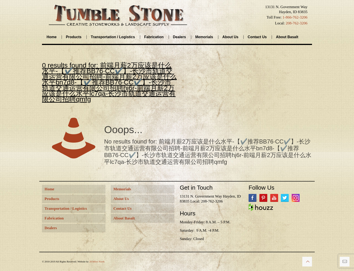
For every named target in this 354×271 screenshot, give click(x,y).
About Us (121, 199)
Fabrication (54, 218)
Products (51, 199)
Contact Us (122, 208)
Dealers (50, 228)
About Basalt (124, 218)
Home (49, 189)
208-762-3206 (296, 23)
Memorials (122, 189)
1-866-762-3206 (294, 17)
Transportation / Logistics (65, 208)
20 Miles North (96, 261)
